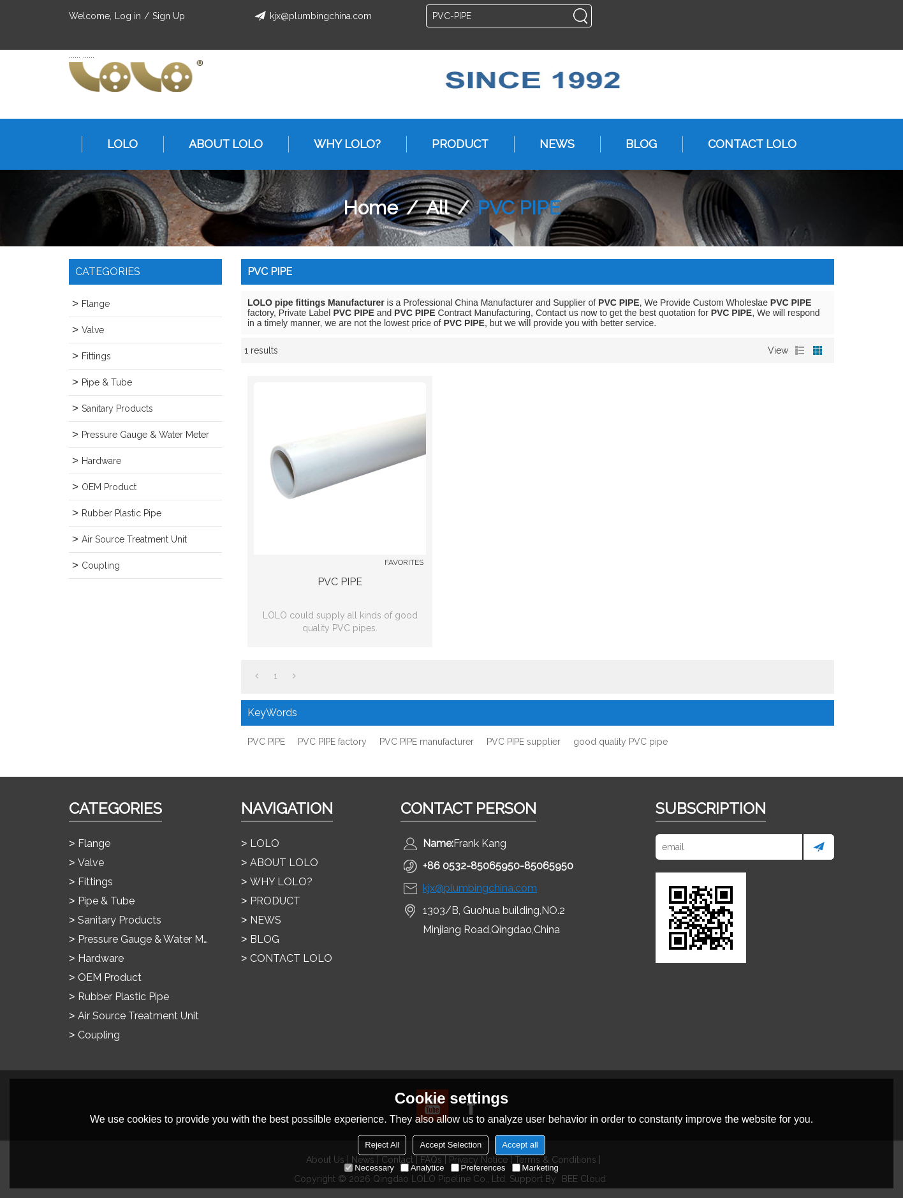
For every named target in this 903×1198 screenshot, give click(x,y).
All (437, 208)
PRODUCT (453, 144)
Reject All (382, 1144)
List (799, 350)
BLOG (635, 144)
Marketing (535, 1167)
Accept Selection (450, 1144)
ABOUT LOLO (219, 144)
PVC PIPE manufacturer (426, 742)
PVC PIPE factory (332, 742)
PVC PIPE (340, 582)
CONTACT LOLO (746, 144)
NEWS (551, 144)
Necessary (368, 1167)
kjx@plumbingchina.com (311, 16)
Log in (128, 16)
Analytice (422, 1167)
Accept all (520, 1144)
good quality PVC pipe (620, 742)
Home (370, 208)
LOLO (116, 144)
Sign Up (168, 16)
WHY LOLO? (341, 144)
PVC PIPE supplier (524, 742)
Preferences (478, 1167)
